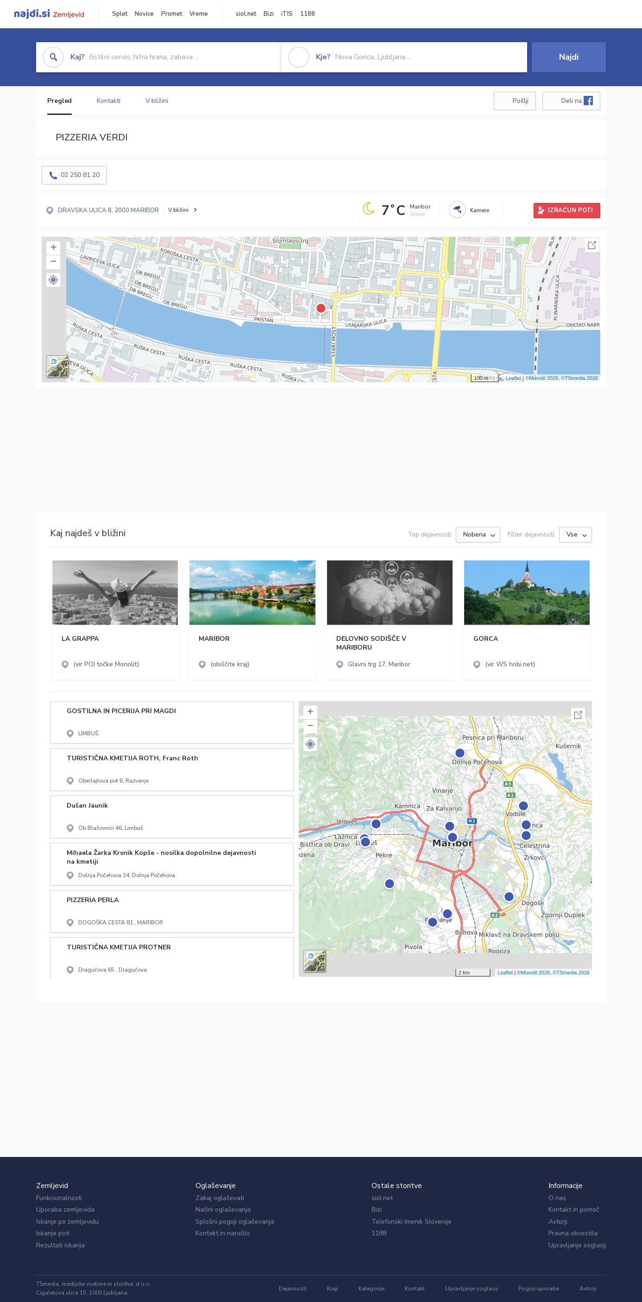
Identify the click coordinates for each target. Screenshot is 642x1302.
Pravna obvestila (573, 1233)
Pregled (59, 100)
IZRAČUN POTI (570, 210)
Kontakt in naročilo (222, 1233)
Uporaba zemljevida (65, 1209)
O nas (557, 1198)
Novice (144, 14)
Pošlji (521, 100)
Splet (119, 14)
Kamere (479, 210)
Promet (171, 14)
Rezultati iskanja (60, 1245)
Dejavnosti (293, 1288)
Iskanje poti (52, 1233)
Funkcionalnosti (59, 1198)
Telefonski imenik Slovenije (411, 1221)
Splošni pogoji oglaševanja (234, 1221)
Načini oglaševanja (223, 1209)
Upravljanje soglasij (577, 1245)
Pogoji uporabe (538, 1288)
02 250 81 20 (80, 175)
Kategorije (371, 1288)
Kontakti (108, 100)
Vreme (198, 14)
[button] (53, 280)
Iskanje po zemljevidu (67, 1221)
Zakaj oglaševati (219, 1198)
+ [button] (53, 248)
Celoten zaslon (592, 245)
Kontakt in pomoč (573, 1209)
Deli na (577, 100)
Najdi (569, 57)
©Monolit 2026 (541, 378)
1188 (307, 14)
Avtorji (557, 1221)
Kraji (332, 1288)
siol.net (246, 14)
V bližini (156, 100)
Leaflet (513, 378)
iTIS (287, 14)
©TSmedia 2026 (579, 378)
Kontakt (415, 1288)
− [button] (53, 262)
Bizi (269, 14)
